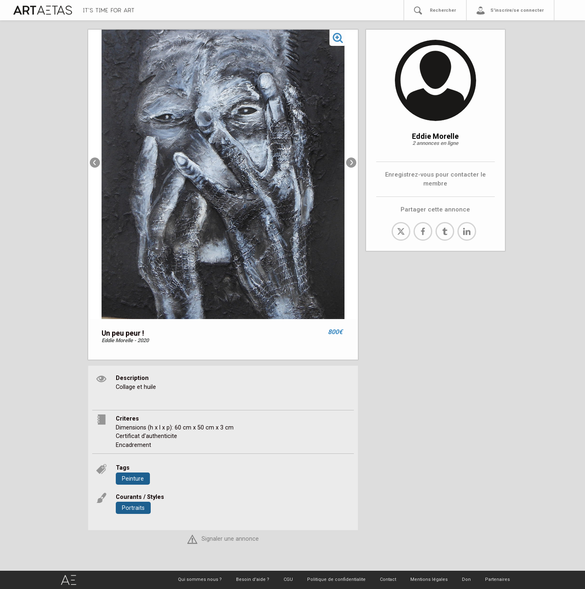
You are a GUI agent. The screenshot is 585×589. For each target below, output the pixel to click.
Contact (388, 579)
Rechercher (443, 10)
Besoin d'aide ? (252, 579)
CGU (288, 579)
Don (466, 579)
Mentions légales (429, 579)
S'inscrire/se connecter (517, 10)
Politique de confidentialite (336, 579)
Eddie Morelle (435, 136)
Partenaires (497, 579)
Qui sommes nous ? (200, 579)
